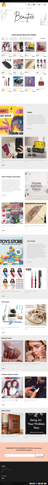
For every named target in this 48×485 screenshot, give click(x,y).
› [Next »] (34, 94)
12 (32, 94)
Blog (16, 8)
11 (30, 94)
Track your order (29, 8)
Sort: (42, 38)
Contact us (21, 8)
